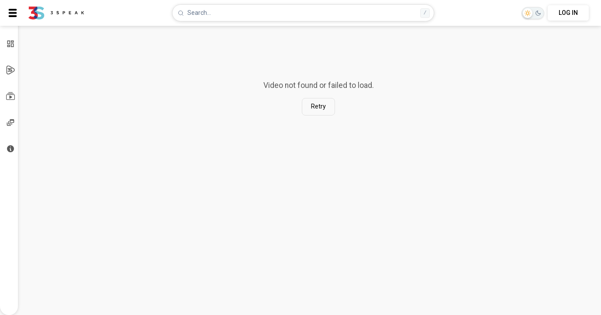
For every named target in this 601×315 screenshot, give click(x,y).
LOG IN (568, 12)
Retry (318, 106)
